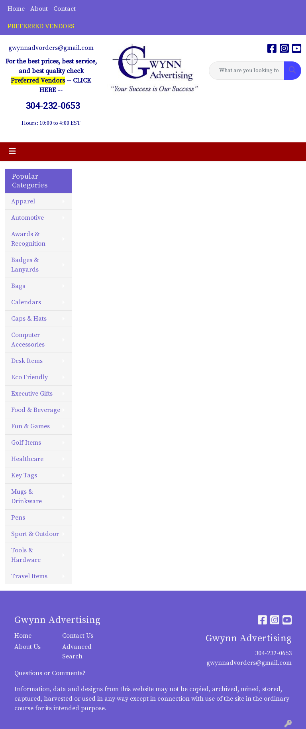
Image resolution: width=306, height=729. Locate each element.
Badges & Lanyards (25, 265)
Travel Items (29, 576)
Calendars (26, 302)
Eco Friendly (29, 377)
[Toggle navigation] (12, 152)
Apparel (23, 201)
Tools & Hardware (26, 555)
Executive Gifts (32, 394)
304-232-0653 (273, 653)
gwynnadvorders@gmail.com (51, 48)
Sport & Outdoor (35, 534)
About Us (27, 647)
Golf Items (26, 443)
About (39, 9)
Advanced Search (77, 651)
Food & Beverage (35, 410)
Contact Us (77, 636)
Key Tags (24, 475)
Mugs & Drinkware (26, 496)
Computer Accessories (28, 340)
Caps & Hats (29, 319)
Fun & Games (30, 426)
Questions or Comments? (50, 673)
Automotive (27, 218)
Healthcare (27, 459)
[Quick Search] (246, 70)
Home (16, 9)
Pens (18, 518)
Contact (64, 9)
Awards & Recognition (28, 239)
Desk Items (27, 361)
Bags (18, 286)
